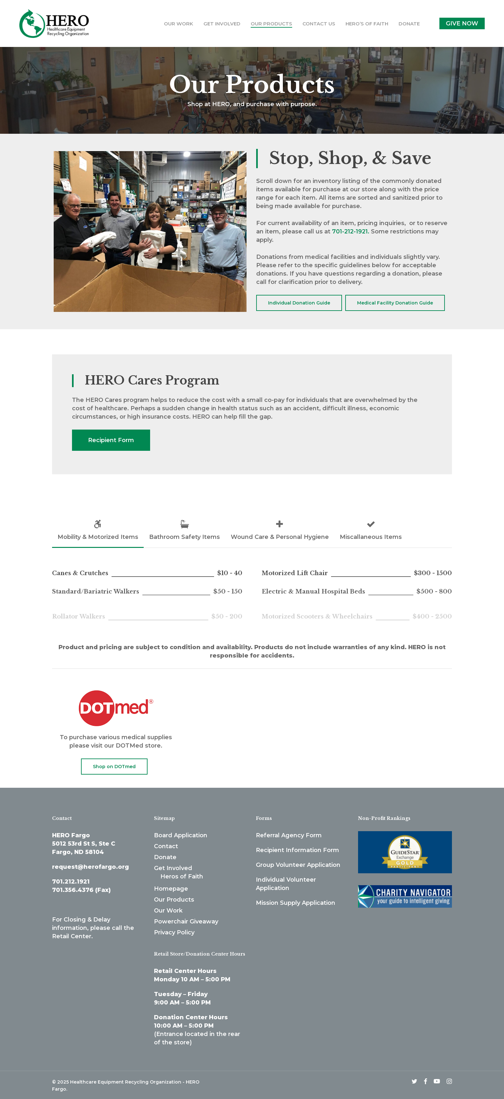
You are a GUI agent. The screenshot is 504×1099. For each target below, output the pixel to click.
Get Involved (173, 868)
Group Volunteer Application (298, 864)
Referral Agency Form (289, 835)
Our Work (168, 910)
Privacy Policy (174, 932)
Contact (166, 846)
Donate (165, 857)
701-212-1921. (350, 231)
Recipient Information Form (297, 850)
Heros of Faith (181, 876)
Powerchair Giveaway (186, 921)
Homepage (171, 888)
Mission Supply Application (295, 902)
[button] (299, 303)
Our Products (174, 899)
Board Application (180, 835)
